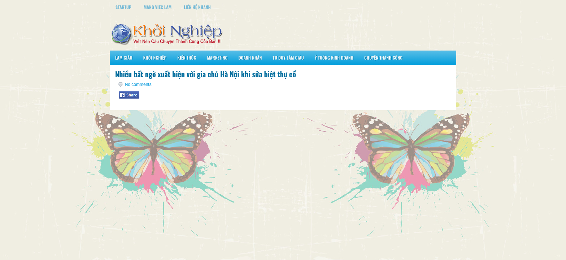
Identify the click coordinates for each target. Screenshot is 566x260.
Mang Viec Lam (157, 7)
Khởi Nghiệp (155, 58)
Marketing (217, 58)
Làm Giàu (123, 58)
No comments (138, 84)
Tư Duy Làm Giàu (288, 58)
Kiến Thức (186, 58)
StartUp (123, 7)
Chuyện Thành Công (383, 58)
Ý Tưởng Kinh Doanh (334, 58)
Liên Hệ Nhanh (197, 7)
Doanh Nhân (250, 58)
